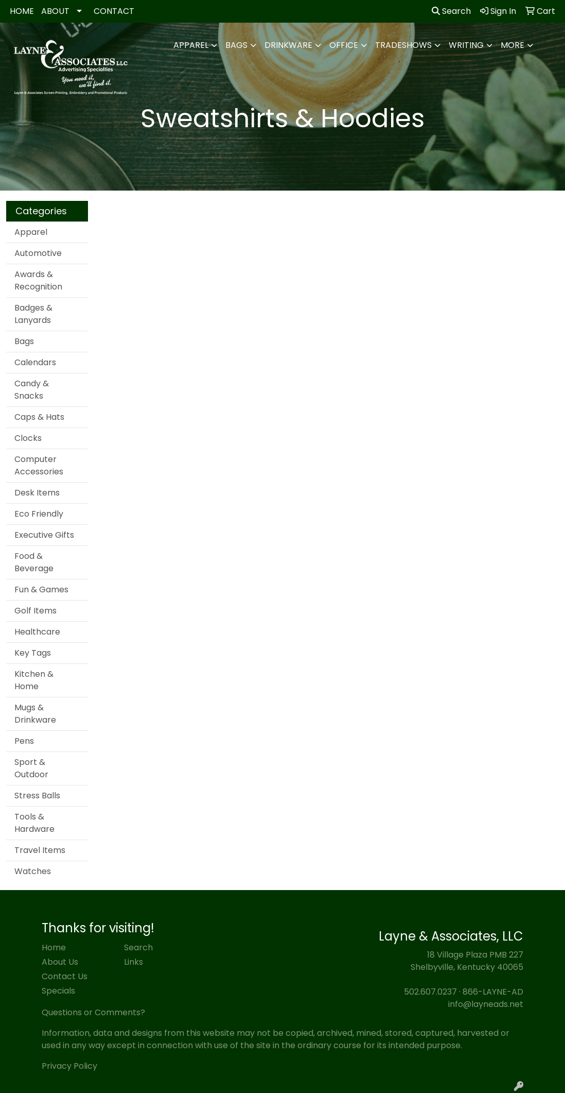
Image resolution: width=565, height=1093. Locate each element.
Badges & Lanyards (33, 314)
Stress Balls (37, 795)
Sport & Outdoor (31, 768)
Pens (24, 741)
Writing (466, 45)
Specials (58, 991)
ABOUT (55, 11)
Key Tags (32, 653)
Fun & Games (41, 589)
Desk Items (37, 493)
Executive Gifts (44, 535)
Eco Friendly (38, 514)
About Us (60, 962)
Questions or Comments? (93, 1012)
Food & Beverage (34, 562)
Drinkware (288, 45)
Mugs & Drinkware (35, 714)
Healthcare (37, 632)
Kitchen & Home (34, 680)
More (512, 45)
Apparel (190, 45)
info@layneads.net (485, 1004)
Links (133, 962)
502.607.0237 (430, 992)
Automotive (38, 253)
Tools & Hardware (34, 823)
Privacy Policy (69, 1066)
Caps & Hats (39, 417)
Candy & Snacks (31, 390)
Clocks (28, 438)
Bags (236, 45)
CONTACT (114, 11)
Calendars (35, 362)
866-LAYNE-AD (493, 992)
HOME (22, 11)
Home (54, 947)
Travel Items (39, 850)
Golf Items (35, 611)
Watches (32, 871)
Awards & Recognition (38, 280)
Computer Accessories (38, 465)
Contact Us (64, 976)
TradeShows (403, 45)
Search (451, 11)
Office (343, 45)
